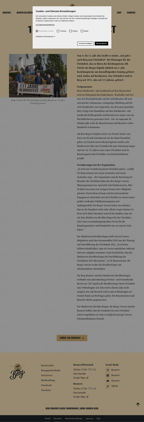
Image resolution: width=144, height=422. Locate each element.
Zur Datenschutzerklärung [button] (45, 25)
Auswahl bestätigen (85, 43)
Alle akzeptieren (101, 43)
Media (84, 31)
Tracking (61, 31)
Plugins (73, 31)
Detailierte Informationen (45, 36)
